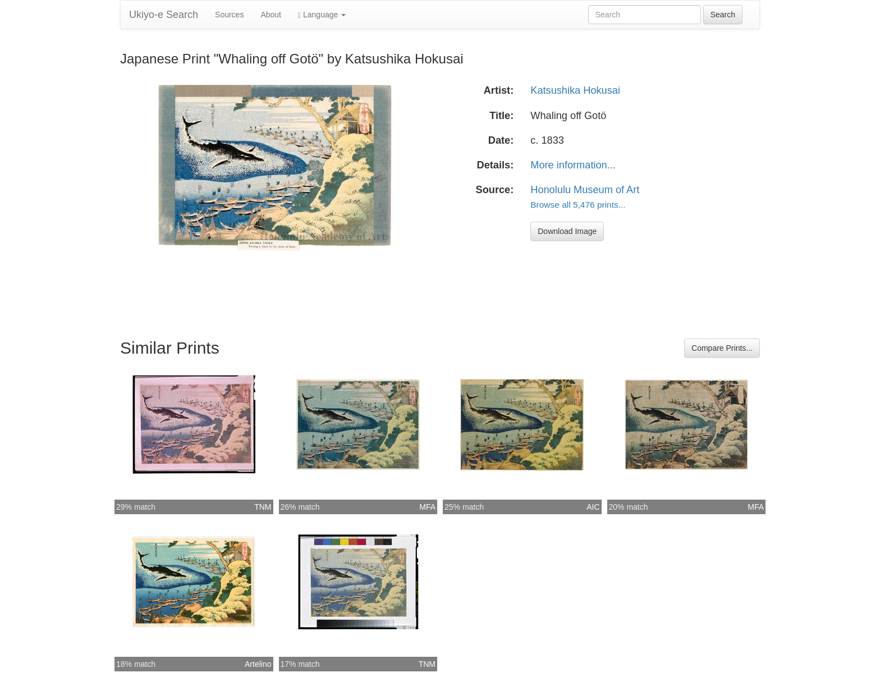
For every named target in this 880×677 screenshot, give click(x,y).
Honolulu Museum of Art (584, 189)
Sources (229, 14)
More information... (573, 165)
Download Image (567, 231)
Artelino (258, 664)
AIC (592, 506)
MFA (427, 506)
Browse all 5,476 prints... (577, 204)
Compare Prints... (722, 348)
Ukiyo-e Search (163, 14)
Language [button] (322, 15)
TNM (262, 506)
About (270, 14)
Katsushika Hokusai (575, 90)
